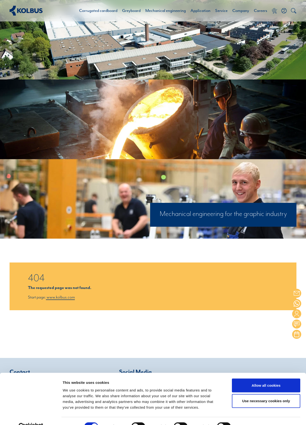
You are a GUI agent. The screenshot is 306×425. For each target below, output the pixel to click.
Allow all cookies (266, 374)
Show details (251, 416)
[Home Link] (26, 11)
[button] (284, 11)
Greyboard (131, 10)
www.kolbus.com (60, 297)
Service (221, 10)
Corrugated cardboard (98, 10)
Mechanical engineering (165, 10)
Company (240, 10)
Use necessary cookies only (266, 390)
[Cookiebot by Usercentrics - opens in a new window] (31, 415)
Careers (260, 10)
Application (200, 10)
